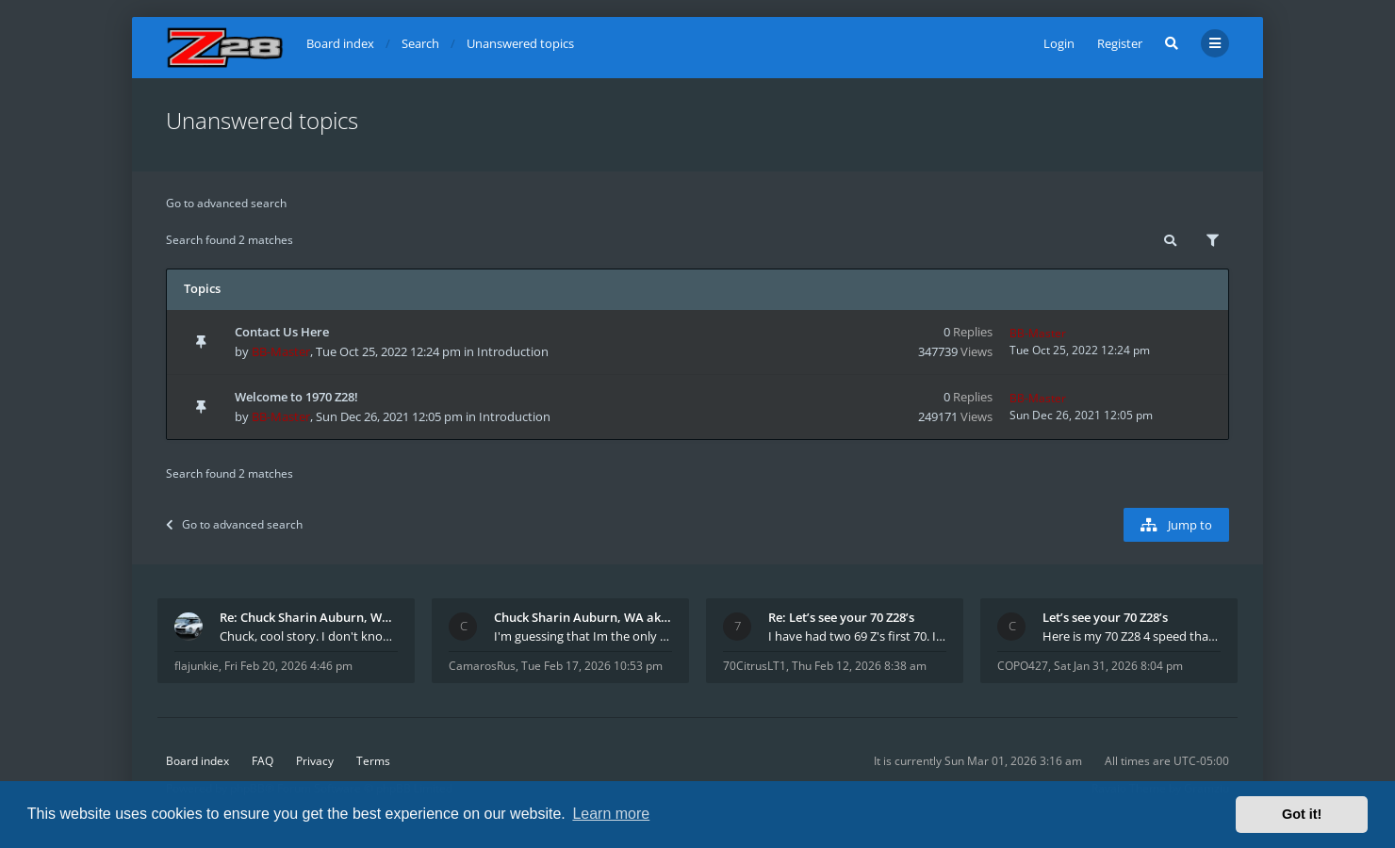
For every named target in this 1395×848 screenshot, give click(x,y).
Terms (373, 761)
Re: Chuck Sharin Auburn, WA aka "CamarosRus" (309, 617)
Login (1059, 43)
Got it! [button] (1301, 814)
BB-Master (281, 351)
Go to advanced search (226, 203)
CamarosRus (482, 666)
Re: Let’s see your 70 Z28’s (841, 617)
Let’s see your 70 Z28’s (1105, 617)
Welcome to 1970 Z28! (296, 396)
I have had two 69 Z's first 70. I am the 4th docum (857, 636)
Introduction (513, 351)
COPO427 (1022, 666)
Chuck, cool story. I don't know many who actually (309, 636)
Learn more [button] (610, 814)
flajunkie (196, 666)
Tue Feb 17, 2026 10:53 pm (592, 666)
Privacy (315, 761)
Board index (197, 761)
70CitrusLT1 (754, 666)
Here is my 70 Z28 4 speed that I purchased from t (1131, 636)
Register (1119, 43)
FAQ (262, 761)
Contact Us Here (282, 331)
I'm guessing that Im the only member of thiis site (583, 636)
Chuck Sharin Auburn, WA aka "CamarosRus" (583, 617)
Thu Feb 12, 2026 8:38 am (859, 666)
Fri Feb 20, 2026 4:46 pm (288, 666)
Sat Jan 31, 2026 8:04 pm (1118, 666)
